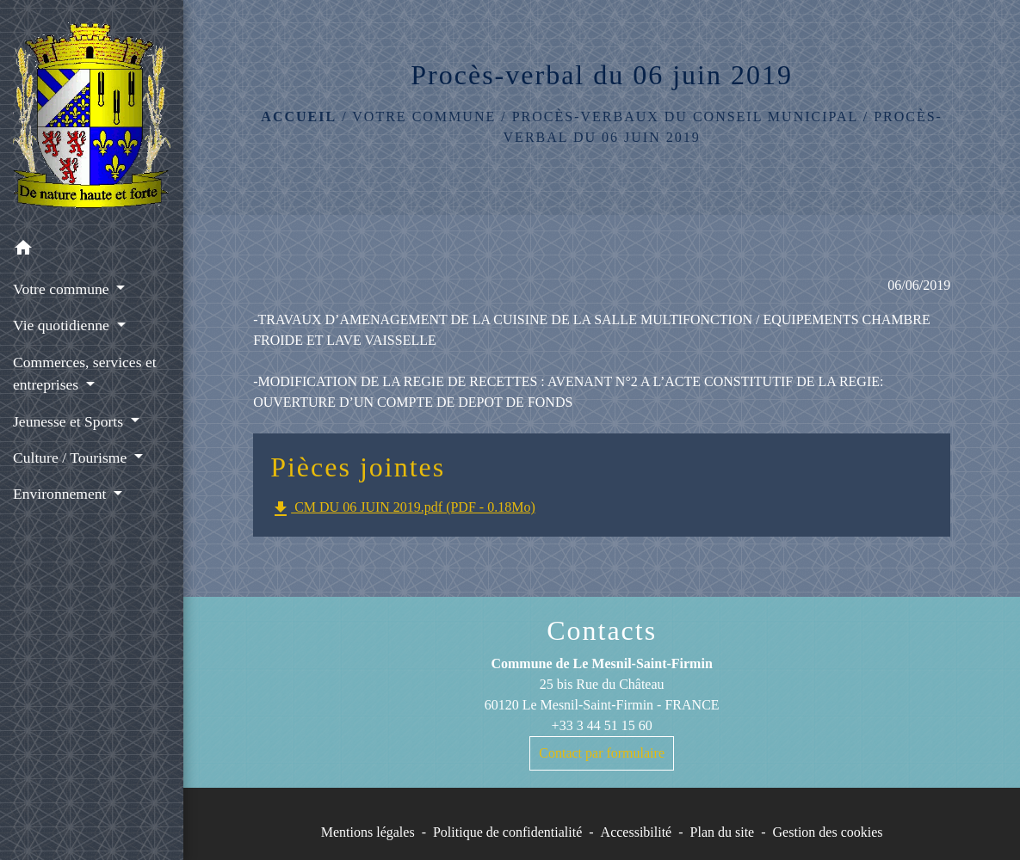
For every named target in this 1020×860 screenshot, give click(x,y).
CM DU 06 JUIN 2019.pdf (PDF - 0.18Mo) (402, 509)
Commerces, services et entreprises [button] (85, 373)
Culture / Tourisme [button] (72, 457)
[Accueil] (91, 115)
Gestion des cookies (828, 832)
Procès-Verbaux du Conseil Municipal (685, 116)
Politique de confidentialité (507, 832)
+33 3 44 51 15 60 (602, 725)
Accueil (299, 116)
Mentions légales (368, 832)
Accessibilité (636, 832)
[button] (91, 250)
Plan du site (722, 832)
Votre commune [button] (63, 289)
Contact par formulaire (602, 753)
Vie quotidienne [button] (63, 325)
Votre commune (424, 116)
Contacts (602, 630)
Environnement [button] (61, 493)
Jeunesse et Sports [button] (70, 421)
